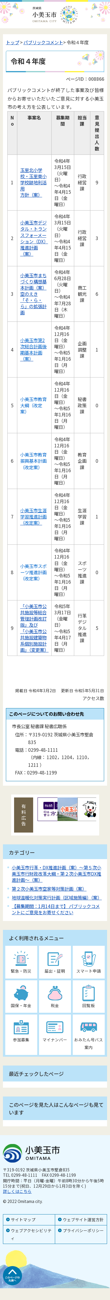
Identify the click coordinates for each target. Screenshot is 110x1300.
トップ (12, 42)
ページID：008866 (85, 78)
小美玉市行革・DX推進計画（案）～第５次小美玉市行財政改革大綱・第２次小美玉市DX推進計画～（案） (56, 873)
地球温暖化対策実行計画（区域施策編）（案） (57, 897)
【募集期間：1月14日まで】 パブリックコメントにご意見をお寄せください (56, 909)
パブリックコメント (43, 42)
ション (26, 241)
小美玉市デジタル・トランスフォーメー (33, 228)
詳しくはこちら (17, 1191)
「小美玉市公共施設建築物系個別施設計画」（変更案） (34, 640)
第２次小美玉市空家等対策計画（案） (49, 888)
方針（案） (31, 194)
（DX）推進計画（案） (34, 247)
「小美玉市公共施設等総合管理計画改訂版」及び (33, 615)
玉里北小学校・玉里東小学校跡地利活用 (33, 179)
